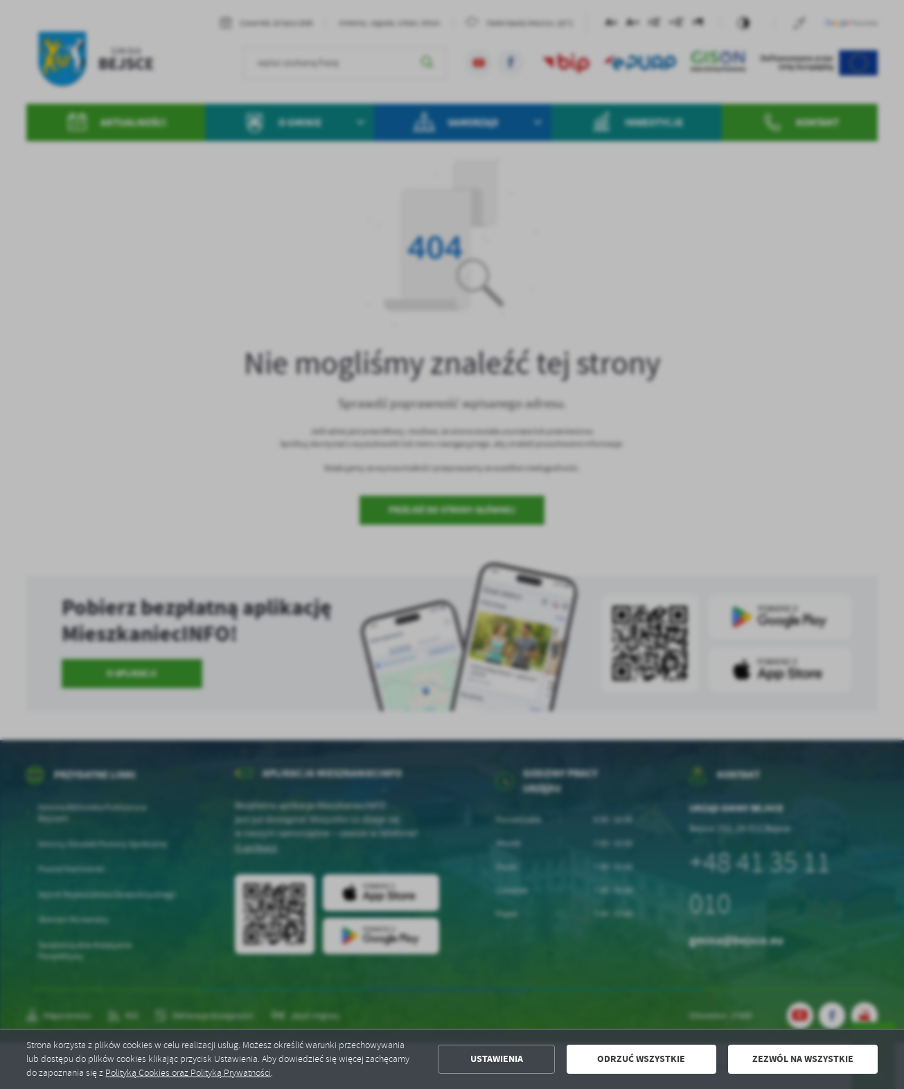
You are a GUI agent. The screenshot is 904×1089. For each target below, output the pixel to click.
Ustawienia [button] (496, 1058)
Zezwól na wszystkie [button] (802, 1058)
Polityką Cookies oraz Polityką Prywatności (188, 1073)
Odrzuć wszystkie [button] (641, 1058)
